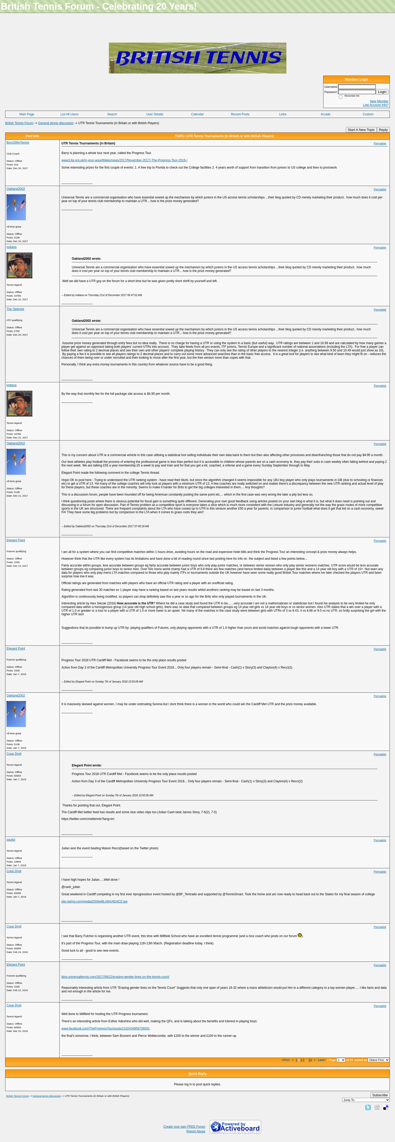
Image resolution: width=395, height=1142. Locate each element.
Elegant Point (15, 540)
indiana (11, 247)
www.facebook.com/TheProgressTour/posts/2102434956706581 (105, 1028)
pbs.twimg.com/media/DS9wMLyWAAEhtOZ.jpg (94, 901)
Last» (322, 1059)
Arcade (325, 114)
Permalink (380, 143)
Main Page (26, 114)
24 (310, 1059)
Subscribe (380, 1095)
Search (112, 114)
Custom (368, 114)
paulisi (10, 840)
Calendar (197, 114)
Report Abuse (195, 1131)
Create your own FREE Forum (184, 1126)
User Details (154, 114)
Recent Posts (240, 114)
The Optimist (15, 309)
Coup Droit (13, 754)
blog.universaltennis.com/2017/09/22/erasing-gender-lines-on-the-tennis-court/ (115, 977)
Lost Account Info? (376, 105)
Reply (383, 130)
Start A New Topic (361, 130)
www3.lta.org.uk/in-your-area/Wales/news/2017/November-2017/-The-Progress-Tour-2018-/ (124, 160)
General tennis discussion (56, 123)
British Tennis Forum (19, 123)
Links (282, 114)
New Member (379, 101)
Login (382, 92)
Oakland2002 (15, 189)
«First (286, 1059)
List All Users (69, 114)
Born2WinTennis (17, 142)
